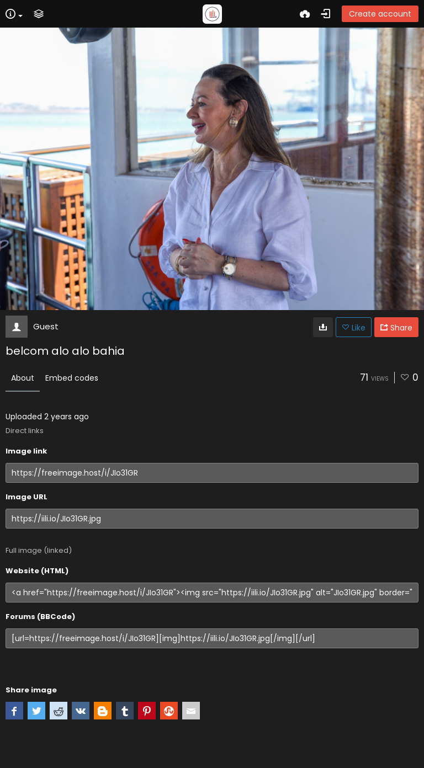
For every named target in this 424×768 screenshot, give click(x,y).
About (22, 377)
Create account (380, 13)
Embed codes (71, 377)
